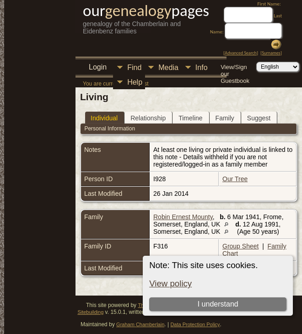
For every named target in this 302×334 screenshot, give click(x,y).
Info (201, 67)
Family (225, 118)
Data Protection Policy (195, 324)
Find (134, 67)
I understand (218, 304)
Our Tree (235, 179)
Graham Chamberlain (140, 324)
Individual (104, 118)
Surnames (271, 53)
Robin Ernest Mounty (183, 217)
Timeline (190, 118)
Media (168, 67)
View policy (170, 283)
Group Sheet (240, 246)
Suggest (258, 118)
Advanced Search (240, 53)
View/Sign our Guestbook (235, 68)
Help (134, 82)
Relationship (148, 118)
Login (98, 67)
